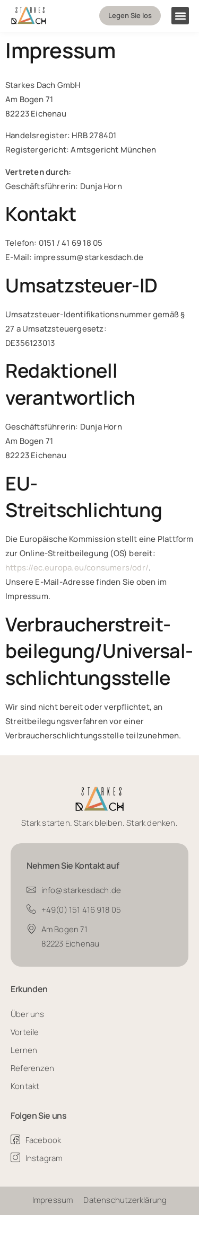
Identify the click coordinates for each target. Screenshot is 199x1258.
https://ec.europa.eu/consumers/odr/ (77, 567)
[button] (180, 15)
